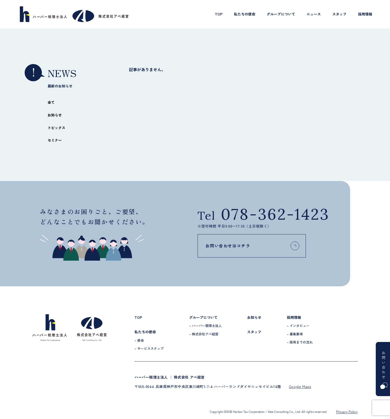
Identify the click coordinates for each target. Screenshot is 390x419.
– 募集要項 (295, 334)
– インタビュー (298, 325)
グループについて (281, 14)
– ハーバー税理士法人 (205, 325)
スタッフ (339, 14)
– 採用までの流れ (300, 342)
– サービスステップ (149, 348)
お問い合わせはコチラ (264, 246)
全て (51, 102)
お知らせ (55, 114)
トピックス (56, 127)
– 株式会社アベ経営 (203, 334)
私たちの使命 (244, 14)
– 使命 (139, 340)
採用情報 (365, 14)
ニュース (314, 14)
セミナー (55, 140)
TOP (218, 14)
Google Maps (300, 386)
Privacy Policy (347, 412)
